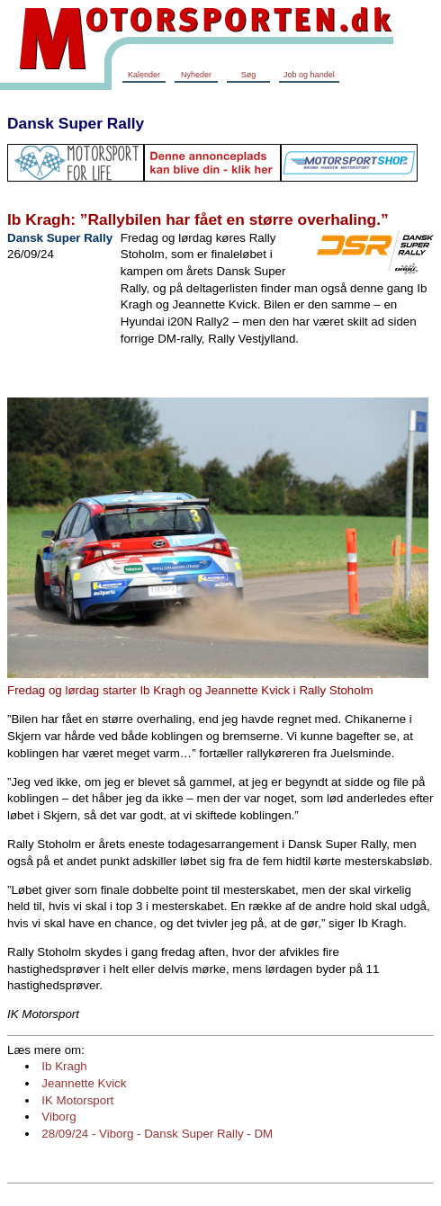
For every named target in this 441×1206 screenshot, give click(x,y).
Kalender (144, 74)
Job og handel (309, 74)
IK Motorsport (77, 1100)
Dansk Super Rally (75, 123)
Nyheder (196, 74)
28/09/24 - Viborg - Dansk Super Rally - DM (157, 1133)
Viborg (58, 1116)
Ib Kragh (63, 1066)
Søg (248, 74)
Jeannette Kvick (83, 1083)
